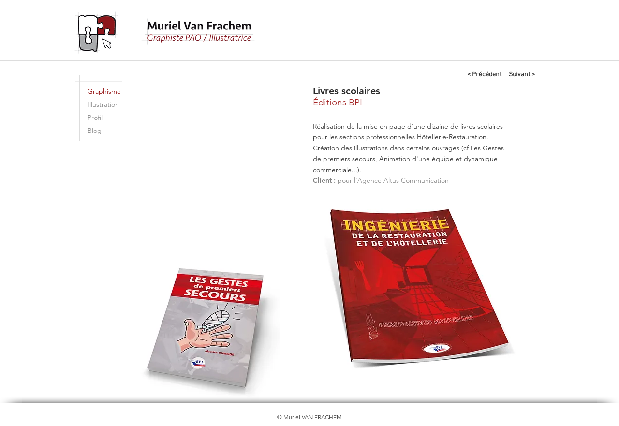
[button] (219, 165)
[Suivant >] (521, 75)
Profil (95, 117)
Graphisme (104, 91)
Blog (95, 130)
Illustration (103, 104)
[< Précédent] (484, 75)
